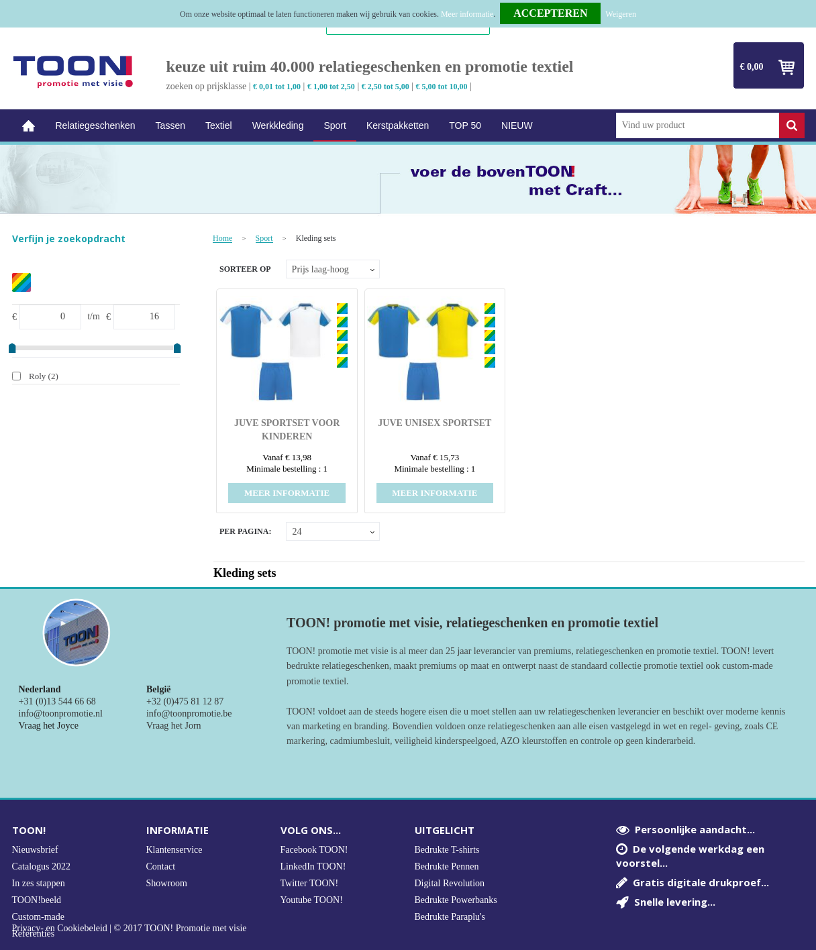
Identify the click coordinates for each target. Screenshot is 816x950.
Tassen (170, 125)
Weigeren (620, 14)
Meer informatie (467, 14)
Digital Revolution (450, 883)
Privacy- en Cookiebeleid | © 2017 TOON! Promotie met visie (129, 928)
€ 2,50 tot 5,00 (385, 86)
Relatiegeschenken (96, 125)
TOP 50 (465, 125)
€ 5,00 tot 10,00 (442, 86)
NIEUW (517, 125)
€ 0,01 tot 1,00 (277, 86)
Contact (161, 866)
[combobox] (697, 125)
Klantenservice (174, 850)
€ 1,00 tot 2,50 (331, 86)
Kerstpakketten (397, 125)
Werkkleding (278, 125)
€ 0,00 (752, 67)
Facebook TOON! (314, 850)
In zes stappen (38, 883)
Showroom (166, 883)
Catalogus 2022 (41, 866)
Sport (334, 125)
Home (29, 126)
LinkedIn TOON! (313, 866)
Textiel (218, 125)
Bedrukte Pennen (447, 866)
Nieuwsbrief (35, 850)
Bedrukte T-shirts (447, 850)
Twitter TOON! (309, 883)
